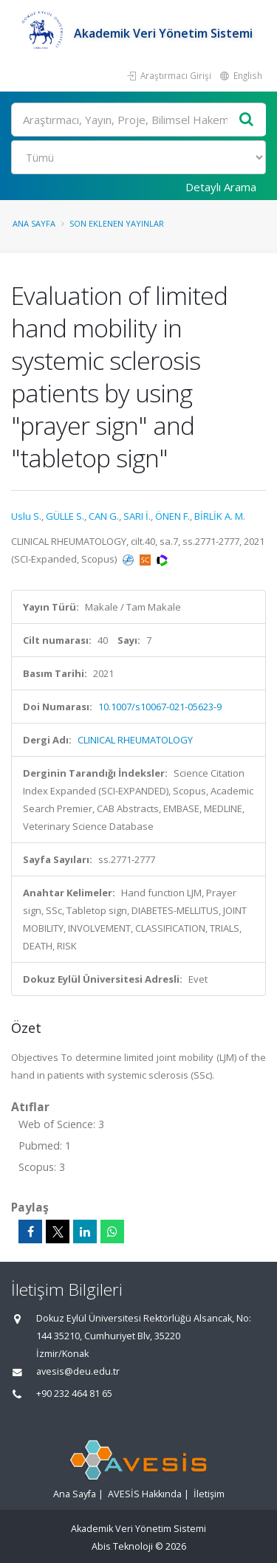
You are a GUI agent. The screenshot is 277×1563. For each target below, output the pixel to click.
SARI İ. (137, 516)
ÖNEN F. (172, 516)
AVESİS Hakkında (145, 1494)
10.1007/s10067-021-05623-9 (160, 706)
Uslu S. (26, 516)
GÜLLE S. (65, 516)
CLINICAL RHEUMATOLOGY (135, 739)
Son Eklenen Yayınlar (116, 223)
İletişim (209, 1494)
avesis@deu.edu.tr (78, 1371)
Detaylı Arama (220, 186)
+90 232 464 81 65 (74, 1393)
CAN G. (104, 516)
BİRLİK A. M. (219, 516)
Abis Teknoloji (122, 1546)
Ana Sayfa (34, 223)
